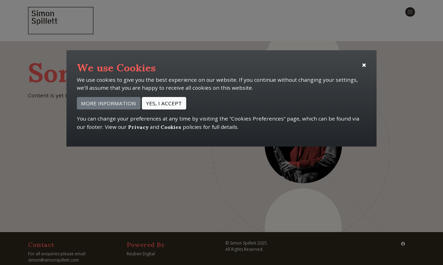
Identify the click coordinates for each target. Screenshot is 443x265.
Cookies (171, 126)
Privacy (138, 126)
